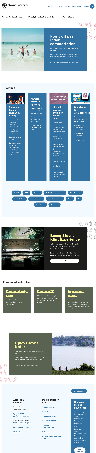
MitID (26, 184)
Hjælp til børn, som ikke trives (55, 184)
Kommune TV (45, 283)
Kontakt (16, 184)
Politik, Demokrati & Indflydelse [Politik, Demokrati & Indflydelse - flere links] (42, 17)
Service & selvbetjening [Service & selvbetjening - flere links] (12, 17)
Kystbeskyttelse (19, 190)
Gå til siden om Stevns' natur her (27, 357)
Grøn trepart (54, 196)
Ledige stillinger (50, 412)
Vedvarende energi (36, 190)
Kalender (37, 184)
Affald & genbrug (75, 184)
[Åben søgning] (92, 6)
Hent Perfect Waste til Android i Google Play (80, 128)
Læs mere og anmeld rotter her (37, 136)
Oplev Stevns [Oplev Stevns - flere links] (68, 17)
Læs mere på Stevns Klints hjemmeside (64, 252)
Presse (46, 424)
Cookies (47, 403)
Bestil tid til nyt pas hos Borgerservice (65, 63)
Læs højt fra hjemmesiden (49, 418)
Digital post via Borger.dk (22, 414)
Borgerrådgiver (49, 399)
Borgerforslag (40, 196)
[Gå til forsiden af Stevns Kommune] (23, 6)
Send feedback (80, 442)
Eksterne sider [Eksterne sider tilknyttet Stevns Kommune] (78, 383)
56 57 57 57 (19, 405)
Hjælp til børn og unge (55, 190)
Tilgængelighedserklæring (52, 429)
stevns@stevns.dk (22, 408)
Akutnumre (17, 423)
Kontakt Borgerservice (21, 419)
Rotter (70, 190)
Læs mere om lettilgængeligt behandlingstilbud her (59, 165)
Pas (79, 190)
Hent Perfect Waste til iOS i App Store (80, 119)
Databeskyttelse (50, 408)
